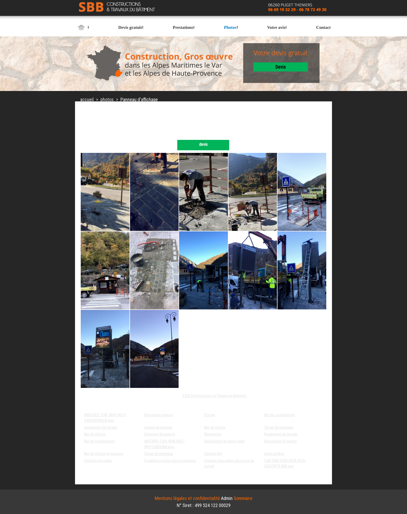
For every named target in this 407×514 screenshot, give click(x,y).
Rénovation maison (158, 415)
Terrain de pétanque (278, 427)
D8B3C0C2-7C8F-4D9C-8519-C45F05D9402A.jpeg (105, 418)
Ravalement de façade (100, 427)
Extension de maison (159, 434)
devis (280, 67)
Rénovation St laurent (280, 441)
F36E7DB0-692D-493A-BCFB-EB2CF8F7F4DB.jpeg (285, 464)
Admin (227, 498)
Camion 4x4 (213, 454)
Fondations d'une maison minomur (170, 461)
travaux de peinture (158, 427)
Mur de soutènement (279, 415)
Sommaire (243, 498)
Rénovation (212, 434)
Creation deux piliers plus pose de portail (229, 464)
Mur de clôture (215, 427)
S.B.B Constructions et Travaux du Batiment (214, 396)
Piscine (209, 415)
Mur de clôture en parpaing (103, 454)
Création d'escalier (98, 461)
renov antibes (274, 454)
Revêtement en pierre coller (224, 441)
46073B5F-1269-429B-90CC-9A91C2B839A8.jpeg (164, 444)
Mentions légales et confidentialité (187, 498)
